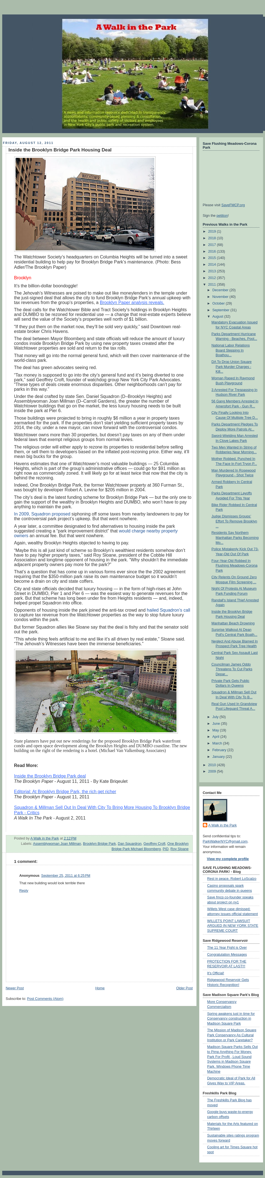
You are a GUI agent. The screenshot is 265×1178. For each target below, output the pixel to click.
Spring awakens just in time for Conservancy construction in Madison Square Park (231, 1018)
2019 (212, 231)
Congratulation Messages (227, 955)
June (216, 724)
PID (165, 849)
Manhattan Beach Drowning (233, 623)
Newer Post (15, 988)
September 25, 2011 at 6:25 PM (65, 876)
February (219, 750)
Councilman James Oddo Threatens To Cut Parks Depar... (231, 669)
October (219, 303)
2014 (212, 265)
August (218, 316)
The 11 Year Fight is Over (227, 948)
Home (100, 988)
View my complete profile (228, 859)
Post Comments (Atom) (45, 999)
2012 (212, 278)
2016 (212, 251)
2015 (212, 258)
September (221, 310)
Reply (23, 891)
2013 (212, 271)
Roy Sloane (179, 849)
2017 (212, 245)
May (216, 730)
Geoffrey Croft (154, 844)
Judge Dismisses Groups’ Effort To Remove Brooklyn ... (234, 521)
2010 (212, 765)
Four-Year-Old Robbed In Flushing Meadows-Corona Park (234, 565)
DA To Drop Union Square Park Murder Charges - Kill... (231, 366)
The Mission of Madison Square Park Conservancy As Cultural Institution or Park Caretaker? (231, 1035)
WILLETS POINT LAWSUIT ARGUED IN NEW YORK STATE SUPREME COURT (232, 926)
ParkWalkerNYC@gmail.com (225, 841)
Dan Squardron (130, 844)
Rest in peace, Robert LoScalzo (231, 879)
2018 (212, 238)
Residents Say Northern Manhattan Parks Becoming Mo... (235, 537)
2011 (212, 285)
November (220, 297)
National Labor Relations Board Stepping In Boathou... (230, 350)
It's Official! (215, 973)
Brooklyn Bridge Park (99, 844)
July (215, 717)
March (217, 743)
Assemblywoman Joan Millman (57, 844)
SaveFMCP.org (233, 205)
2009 (212, 771)
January (219, 757)
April (216, 737)
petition (222, 216)
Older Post (184, 988)
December (220, 290)
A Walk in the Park (222, 825)
